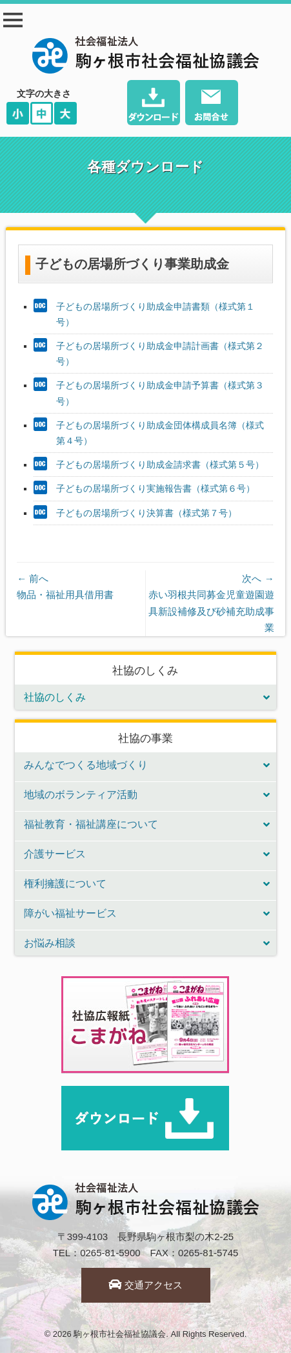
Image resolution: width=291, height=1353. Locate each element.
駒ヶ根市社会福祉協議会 (120, 1334)
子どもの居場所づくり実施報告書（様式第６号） (155, 488)
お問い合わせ (212, 104)
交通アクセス (145, 1284)
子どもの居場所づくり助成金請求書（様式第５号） (160, 464)
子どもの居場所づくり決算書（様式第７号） (146, 513)
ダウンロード (154, 104)
